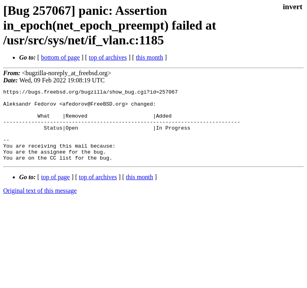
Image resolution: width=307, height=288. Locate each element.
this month (149, 57)
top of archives (108, 57)
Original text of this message (40, 205)
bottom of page (60, 57)
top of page (55, 191)
